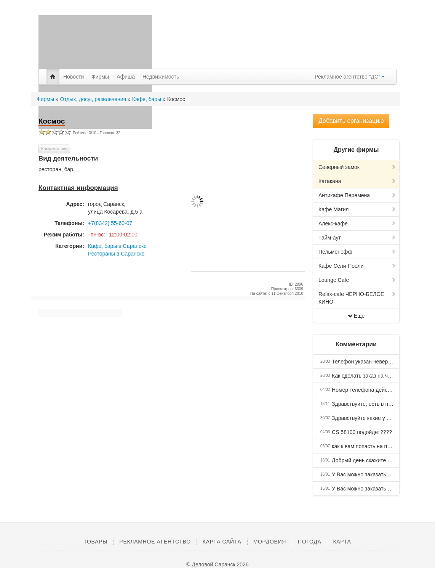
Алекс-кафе (357, 223)
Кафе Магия (357, 209)
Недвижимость (160, 77)
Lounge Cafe (357, 280)
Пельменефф (357, 252)
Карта (342, 542)
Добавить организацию (351, 120)
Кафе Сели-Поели (357, 266)
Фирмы (100, 77)
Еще (356, 316)
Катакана (357, 181)
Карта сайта (222, 542)
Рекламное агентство (154, 542)
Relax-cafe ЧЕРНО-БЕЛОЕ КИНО (357, 298)
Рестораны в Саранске (116, 254)
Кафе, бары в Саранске (117, 246)
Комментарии (54, 148)
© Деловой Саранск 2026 (217, 564)
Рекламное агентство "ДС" (350, 77)
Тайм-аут (357, 238)
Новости (73, 77)
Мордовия (269, 542)
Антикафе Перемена (357, 195)
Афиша (126, 77)
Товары (95, 542)
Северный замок (357, 167)
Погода (309, 542)
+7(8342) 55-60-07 (110, 223)
